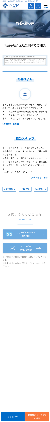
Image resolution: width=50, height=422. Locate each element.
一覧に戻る (25, 189)
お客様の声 (7, 382)
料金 (4, 356)
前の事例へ (10, 189)
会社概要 (6, 376)
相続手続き (7, 349)
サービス (6, 362)
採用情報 (6, 389)
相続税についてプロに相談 (37, 416)
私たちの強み (8, 343)
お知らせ (6, 330)
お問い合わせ (9, 402)
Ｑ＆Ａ (7, 396)
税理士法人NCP (14, 286)
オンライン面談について (12, 336)
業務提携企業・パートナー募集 (16, 407)
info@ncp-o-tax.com (14, 323)
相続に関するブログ (10, 369)
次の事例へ (39, 189)
